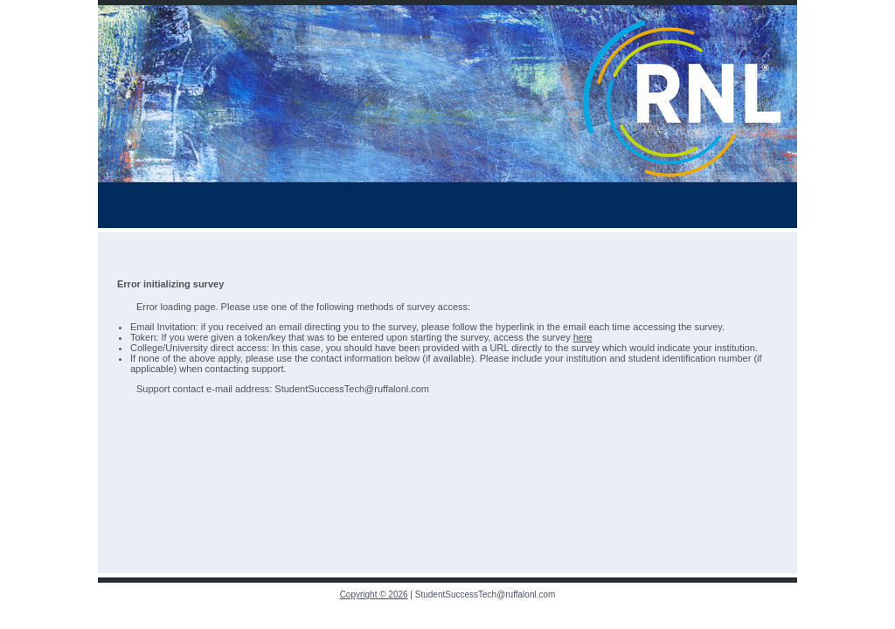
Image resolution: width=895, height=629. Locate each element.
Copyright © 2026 (374, 594)
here (583, 337)
